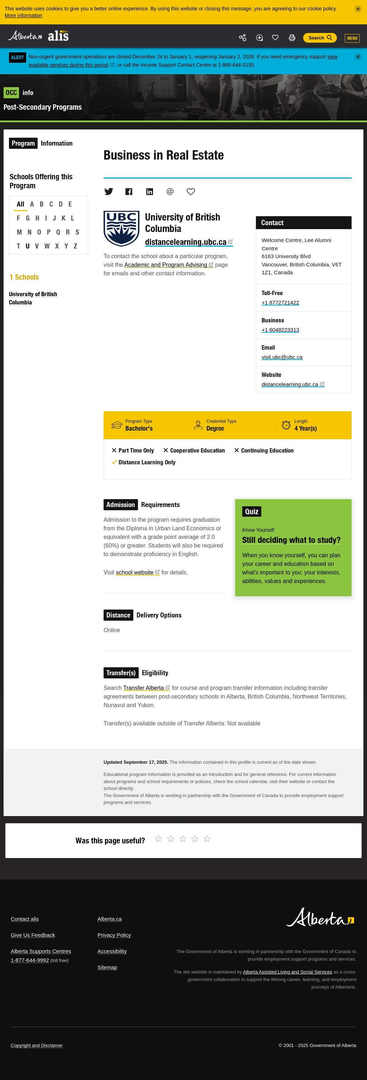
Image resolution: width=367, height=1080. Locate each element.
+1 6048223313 (280, 330)
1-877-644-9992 (30, 960)
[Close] (358, 9)
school (138, 572)
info (18, 92)
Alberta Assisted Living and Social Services (287, 972)
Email (170, 191)
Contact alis (25, 919)
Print (291, 37)
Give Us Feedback (33, 935)
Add (259, 37)
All (20, 204)
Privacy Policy (114, 935)
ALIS (58, 35)
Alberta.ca (109, 919)
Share (243, 37)
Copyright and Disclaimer (37, 1045)
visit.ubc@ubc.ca (282, 357)
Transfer (146, 688)
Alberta (24, 35)
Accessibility (112, 951)
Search (316, 38)
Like (275, 37)
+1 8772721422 (280, 302)
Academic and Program (169, 265)
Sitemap (107, 967)
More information (23, 15)
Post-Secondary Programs (43, 107)
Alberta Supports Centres (41, 951)
